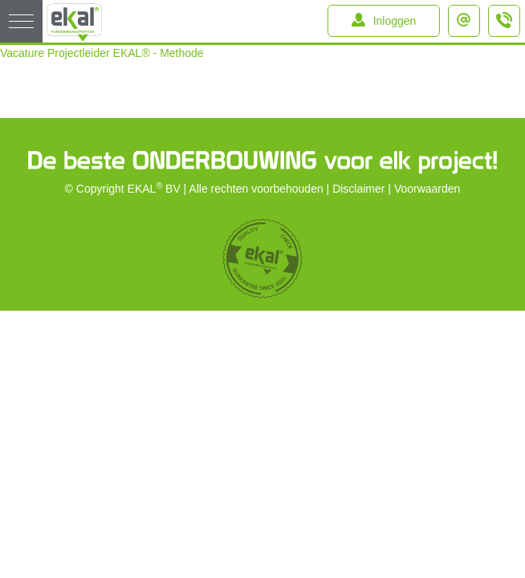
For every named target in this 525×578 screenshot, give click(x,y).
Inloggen (395, 20)
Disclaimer (358, 188)
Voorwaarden (427, 188)
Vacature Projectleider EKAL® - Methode (102, 53)
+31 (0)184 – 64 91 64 (505, 27)
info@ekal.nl (467, 15)
